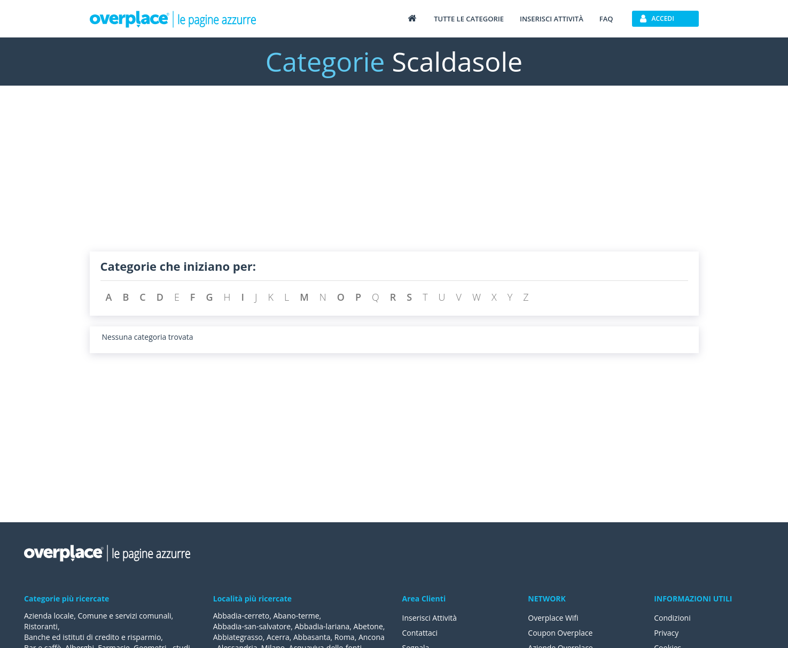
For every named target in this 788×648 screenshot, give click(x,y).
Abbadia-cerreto (241, 616)
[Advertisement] (394, 176)
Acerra (278, 637)
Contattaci (420, 633)
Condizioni (672, 618)
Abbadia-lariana (321, 626)
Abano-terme (296, 616)
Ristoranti (41, 626)
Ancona (371, 637)
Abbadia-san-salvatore (252, 626)
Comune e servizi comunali (124, 616)
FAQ (606, 19)
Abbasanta (312, 637)
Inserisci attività (551, 19)
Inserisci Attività (429, 618)
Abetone (368, 626)
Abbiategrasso (238, 637)
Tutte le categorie (469, 19)
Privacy (666, 633)
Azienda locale (49, 616)
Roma (344, 637)
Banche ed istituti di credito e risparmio (92, 637)
